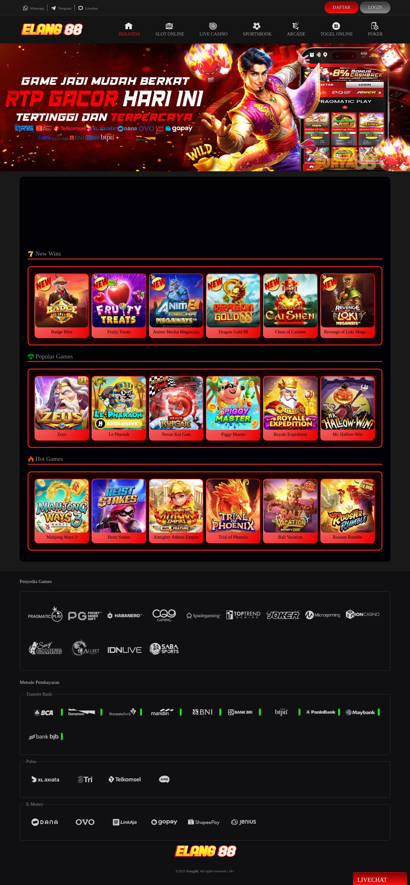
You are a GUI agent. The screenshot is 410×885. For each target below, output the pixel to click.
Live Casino (214, 29)
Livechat (88, 8)
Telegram (61, 8)
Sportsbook (257, 29)
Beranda (129, 29)
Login (375, 7)
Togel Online (337, 29)
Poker (375, 29)
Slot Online (169, 29)
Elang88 (192, 871)
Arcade (296, 29)
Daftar (341, 7)
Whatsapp (33, 8)
